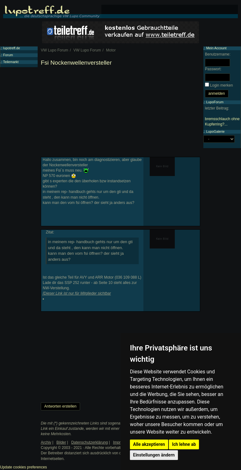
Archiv (46, 442)
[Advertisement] (120, 113)
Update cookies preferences (23, 467)
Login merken (221, 85)
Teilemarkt (11, 62)
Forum (8, 55)
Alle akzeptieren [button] (149, 444)
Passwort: (213, 69)
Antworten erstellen (60, 406)
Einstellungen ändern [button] (154, 454)
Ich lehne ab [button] (184, 444)
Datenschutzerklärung (89, 442)
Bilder (61, 442)
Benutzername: (217, 54)
